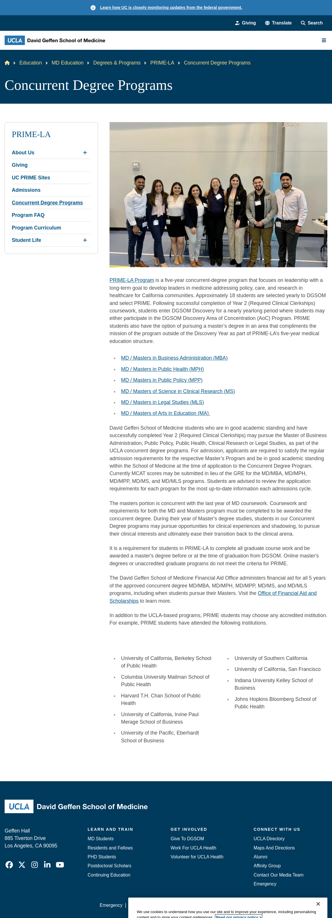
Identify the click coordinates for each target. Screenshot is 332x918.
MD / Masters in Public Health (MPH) (162, 369)
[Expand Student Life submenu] (85, 240)
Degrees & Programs (116, 63)
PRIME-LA (162, 63)
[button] (278, 23)
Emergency (265, 883)
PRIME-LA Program (132, 280)
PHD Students (102, 856)
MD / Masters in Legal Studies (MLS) (162, 402)
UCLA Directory (269, 838)
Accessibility (141, 905)
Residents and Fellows (110, 847)
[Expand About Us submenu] (85, 152)
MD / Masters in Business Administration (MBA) (174, 358)
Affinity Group (267, 865)
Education (30, 63)
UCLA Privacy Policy (179, 905)
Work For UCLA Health (193, 847)
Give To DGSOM (187, 838)
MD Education (68, 63)
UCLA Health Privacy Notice (234, 905)
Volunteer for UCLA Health (197, 856)
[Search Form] (311, 23)
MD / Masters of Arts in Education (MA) (165, 413)
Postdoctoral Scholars (109, 865)
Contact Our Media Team (278, 875)
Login (274, 905)
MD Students (101, 838)
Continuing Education (109, 875)
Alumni (260, 856)
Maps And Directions (274, 847)
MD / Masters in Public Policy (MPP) (162, 380)
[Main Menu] (323, 40)
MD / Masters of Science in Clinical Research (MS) (178, 391)
